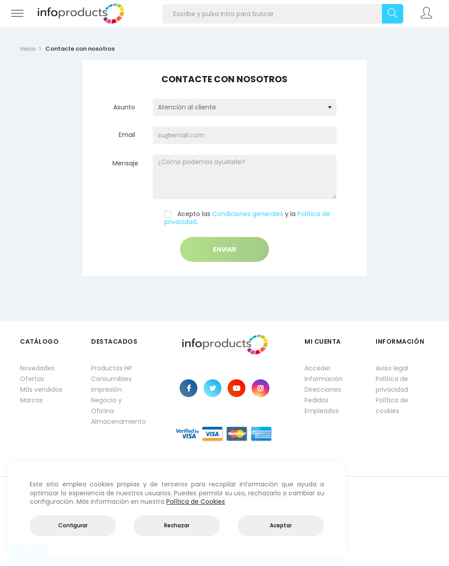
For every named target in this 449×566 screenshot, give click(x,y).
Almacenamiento (117, 421)
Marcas (31, 400)
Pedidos (317, 400)
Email (127, 134)
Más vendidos (41, 389)
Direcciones (323, 389)
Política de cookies (392, 405)
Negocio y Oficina (106, 405)
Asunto (124, 107)
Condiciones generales (247, 213)
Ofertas (32, 378)
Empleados (322, 410)
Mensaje (125, 163)
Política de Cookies (195, 501)
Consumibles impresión (111, 384)
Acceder (318, 368)
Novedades (37, 368)
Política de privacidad (392, 384)
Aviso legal (392, 368)
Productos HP (111, 368)
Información (324, 378)
